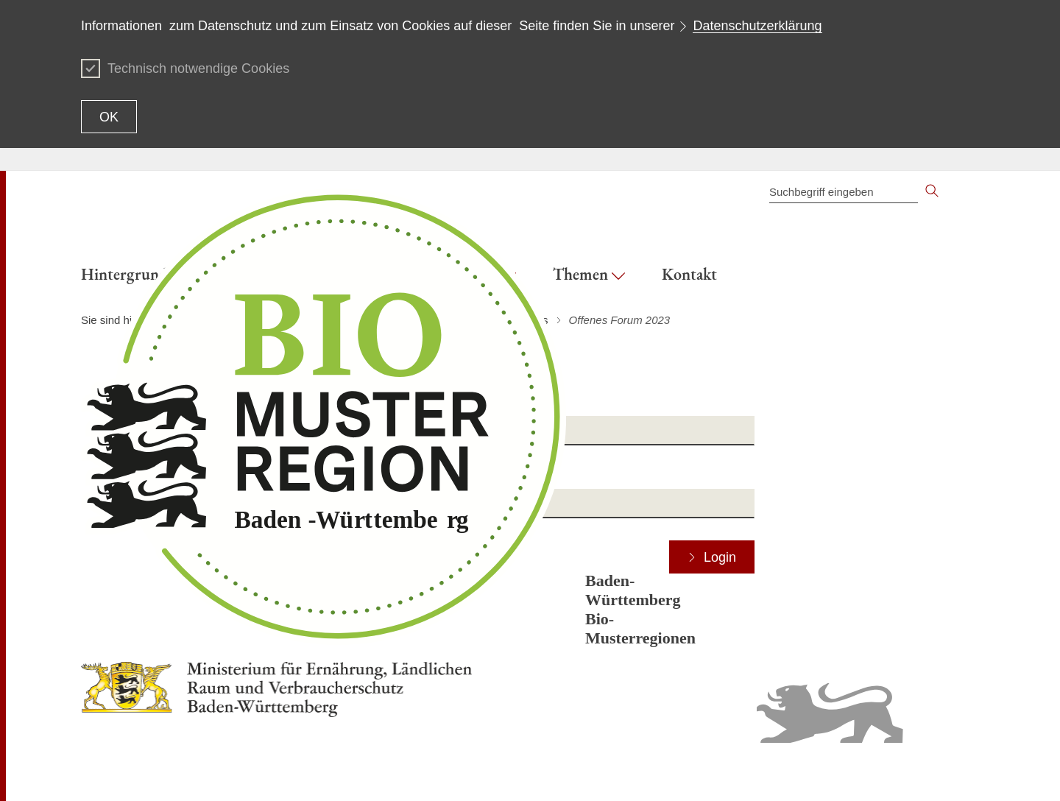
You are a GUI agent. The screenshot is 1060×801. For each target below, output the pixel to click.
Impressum (953, 771)
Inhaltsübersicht (681, 771)
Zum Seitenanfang (123, 772)
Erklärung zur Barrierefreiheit (790, 771)
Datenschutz (892, 771)
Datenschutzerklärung (757, 25)
